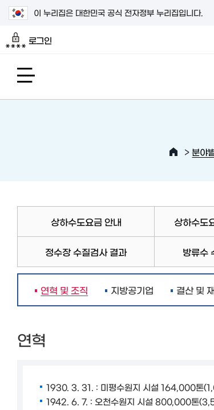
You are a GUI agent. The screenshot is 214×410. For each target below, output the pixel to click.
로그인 (29, 40)
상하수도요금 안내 (86, 221)
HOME (173, 152)
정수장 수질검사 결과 (86, 251)
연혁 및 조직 (61, 289)
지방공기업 (132, 289)
